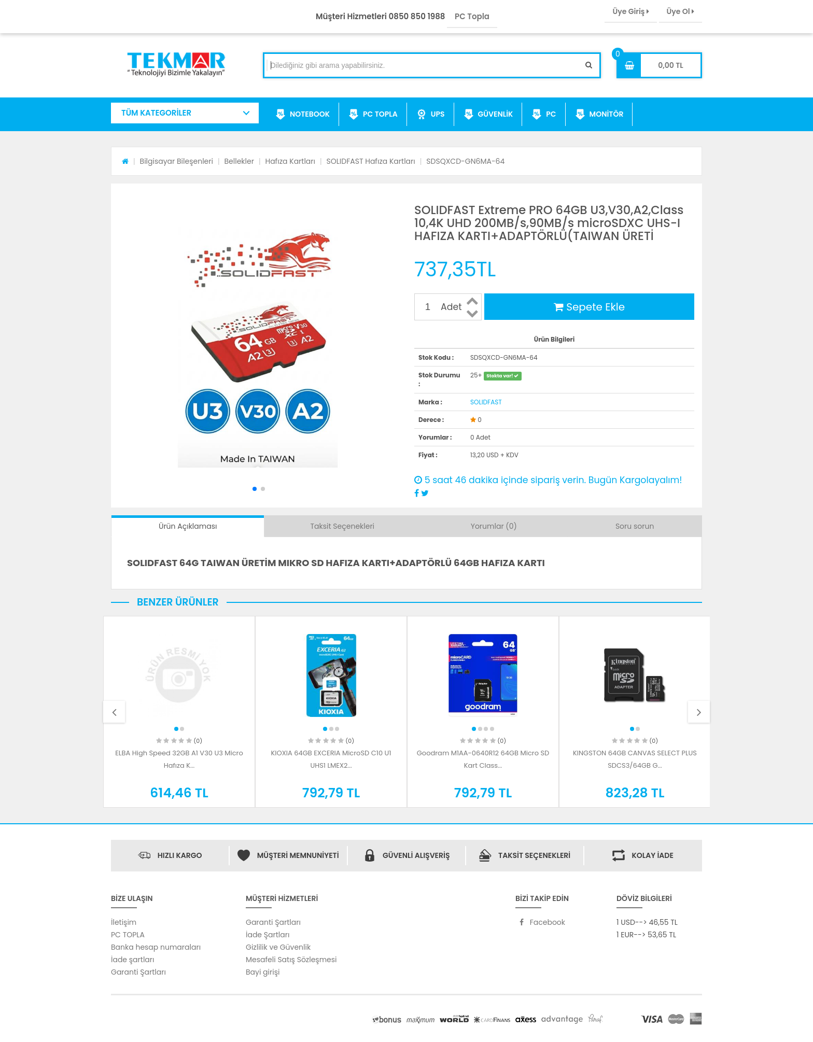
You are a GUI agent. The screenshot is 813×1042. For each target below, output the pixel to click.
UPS (430, 114)
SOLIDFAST (486, 402)
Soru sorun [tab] (634, 526)
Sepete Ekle (589, 307)
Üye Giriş (630, 11)
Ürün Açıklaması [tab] (188, 526)
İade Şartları (267, 935)
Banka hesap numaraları (156, 947)
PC (543, 114)
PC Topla (472, 16)
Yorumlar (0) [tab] (494, 526)
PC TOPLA (373, 114)
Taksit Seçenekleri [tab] (343, 526)
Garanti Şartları (138, 972)
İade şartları (132, 959)
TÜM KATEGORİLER (156, 112)
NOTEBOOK (302, 114)
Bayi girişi (262, 972)
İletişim (123, 922)
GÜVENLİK (488, 114)
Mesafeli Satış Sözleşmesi (291, 959)
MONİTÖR (599, 114)
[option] (179, 712)
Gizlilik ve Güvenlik (278, 947)
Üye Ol (680, 11)
